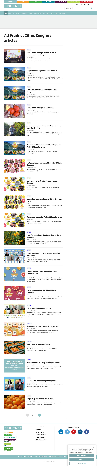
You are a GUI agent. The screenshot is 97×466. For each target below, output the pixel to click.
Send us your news (41, 434)
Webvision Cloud (52, 461)
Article (29, 232)
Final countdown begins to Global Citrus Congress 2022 (42, 272)
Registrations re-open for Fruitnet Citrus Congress (42, 72)
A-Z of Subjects (40, 437)
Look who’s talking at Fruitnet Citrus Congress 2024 (44, 200)
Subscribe (83, 4)
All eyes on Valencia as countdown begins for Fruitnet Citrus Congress (44, 146)
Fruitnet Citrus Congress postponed (40, 108)
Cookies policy (62, 456)
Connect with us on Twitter (67, 431)
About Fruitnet (40, 427)
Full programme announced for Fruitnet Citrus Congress (44, 164)
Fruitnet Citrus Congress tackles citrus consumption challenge (41, 54)
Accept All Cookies (81, 461)
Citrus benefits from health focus (39, 308)
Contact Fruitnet (40, 432)
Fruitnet (10, 1)
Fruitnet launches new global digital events (43, 362)
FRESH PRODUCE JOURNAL (61, 1)
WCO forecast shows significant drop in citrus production (44, 236)
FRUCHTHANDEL (48, 1)
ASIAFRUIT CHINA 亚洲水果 (86, 1)
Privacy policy (52, 456)
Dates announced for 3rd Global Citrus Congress (41, 291)
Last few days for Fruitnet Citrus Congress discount (42, 182)
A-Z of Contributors (41, 440)
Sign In (89, 4)
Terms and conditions (41, 456)
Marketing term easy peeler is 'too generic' (43, 326)
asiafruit (36, 1)
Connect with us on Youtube (73, 431)
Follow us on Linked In (60, 431)
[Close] (94, 452)
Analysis (29, 323)
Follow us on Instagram (80, 431)
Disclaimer (30, 456)
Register (77, 4)
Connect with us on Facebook (86, 431)
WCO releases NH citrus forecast (39, 344)
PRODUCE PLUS (74, 1)
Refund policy (22, 456)
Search (91, 8)
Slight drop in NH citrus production (40, 399)
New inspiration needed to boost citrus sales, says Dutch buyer (43, 127)
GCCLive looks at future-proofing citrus (41, 381)
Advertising (39, 429)
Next (39, 415)
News (28, 49)
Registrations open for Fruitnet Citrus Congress (44, 217)
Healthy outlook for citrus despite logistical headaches (43, 254)
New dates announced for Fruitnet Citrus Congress (42, 91)
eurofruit (23, 1)
